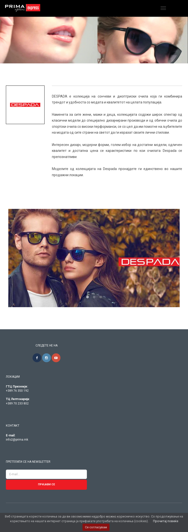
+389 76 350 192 (17, 390)
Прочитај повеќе (165, 521)
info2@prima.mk (17, 439)
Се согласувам (96, 527)
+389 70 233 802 (17, 403)
